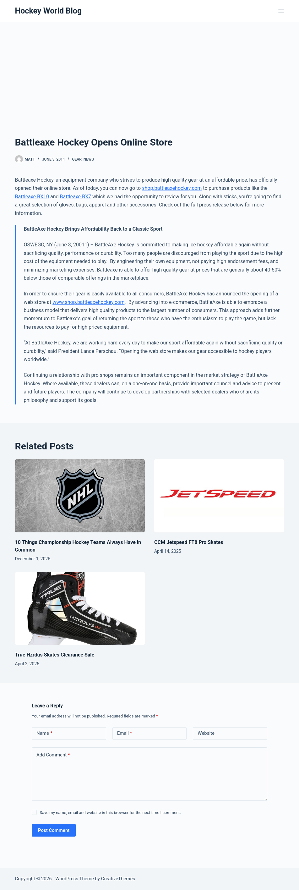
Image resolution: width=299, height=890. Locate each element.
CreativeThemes (118, 879)
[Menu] (281, 11)
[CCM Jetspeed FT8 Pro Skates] (219, 495)
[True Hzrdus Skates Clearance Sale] (80, 608)
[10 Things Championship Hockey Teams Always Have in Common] (80, 495)
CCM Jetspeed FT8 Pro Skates (188, 542)
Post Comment (53, 830)
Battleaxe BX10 (32, 197)
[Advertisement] (149, 69)
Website (206, 733)
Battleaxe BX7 (75, 197)
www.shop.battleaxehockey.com (88, 302)
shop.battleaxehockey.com (172, 188)
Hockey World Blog (48, 10)
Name (44, 733)
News (89, 159)
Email (124, 733)
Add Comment (53, 755)
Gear (77, 159)
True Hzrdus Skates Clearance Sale (55, 655)
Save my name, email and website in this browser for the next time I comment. (110, 812)
